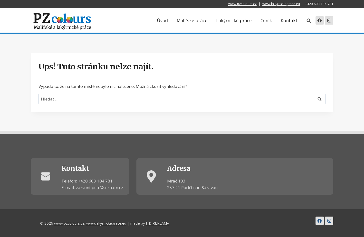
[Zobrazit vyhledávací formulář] (308, 20)
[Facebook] (320, 20)
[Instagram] (329, 20)
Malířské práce (192, 20)
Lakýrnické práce (234, 20)
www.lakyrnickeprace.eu (281, 3)
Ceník (266, 20)
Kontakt (289, 20)
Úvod (162, 20)
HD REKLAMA (157, 223)
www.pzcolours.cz (242, 3)
